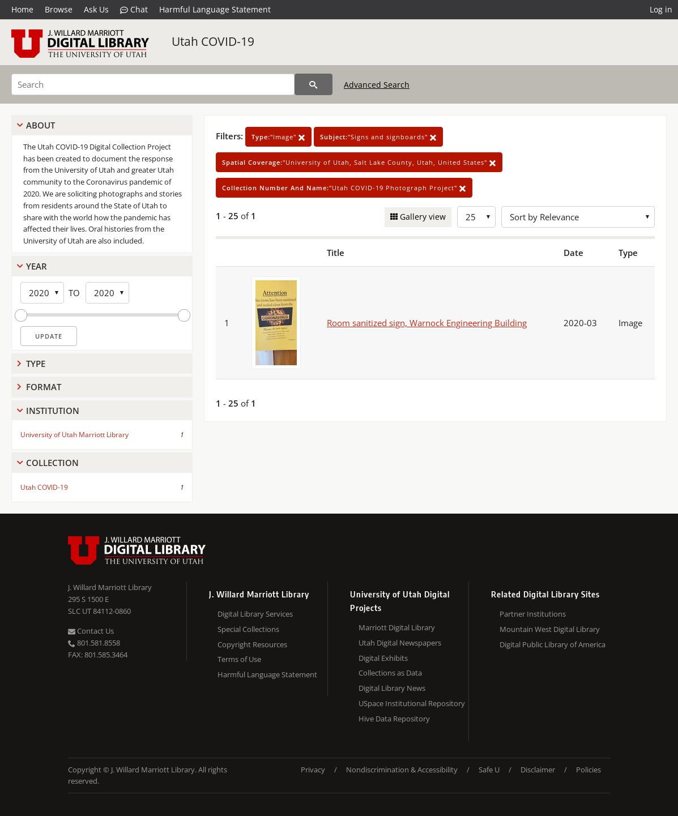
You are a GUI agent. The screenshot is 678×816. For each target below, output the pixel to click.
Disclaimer (538, 769)
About (40, 125)
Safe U (489, 769)
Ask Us (96, 9)
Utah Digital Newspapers (400, 643)
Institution (52, 410)
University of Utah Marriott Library (74, 434)
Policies (588, 769)
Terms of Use (239, 659)
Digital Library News (392, 688)
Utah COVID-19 (213, 41)
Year (36, 266)
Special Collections (248, 629)
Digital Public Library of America (552, 644)
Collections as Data (390, 673)
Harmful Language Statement (215, 9)
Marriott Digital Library (397, 627)
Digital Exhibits (383, 658)
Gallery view (422, 216)
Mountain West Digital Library (550, 629)
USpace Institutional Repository (412, 703)
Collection (52, 462)
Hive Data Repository (394, 719)
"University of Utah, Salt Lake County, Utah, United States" (359, 162)
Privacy (313, 769)
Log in (661, 9)
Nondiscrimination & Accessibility (402, 769)
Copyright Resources (252, 644)
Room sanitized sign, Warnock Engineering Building (427, 322)
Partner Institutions (533, 614)
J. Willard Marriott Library (110, 587)
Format (43, 386)
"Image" (278, 137)
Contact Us (91, 631)
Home (22, 9)
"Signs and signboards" (378, 137)
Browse (59, 9)
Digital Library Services (255, 614)
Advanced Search (377, 84)
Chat (134, 9)
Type (35, 363)
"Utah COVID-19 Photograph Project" (344, 187)
